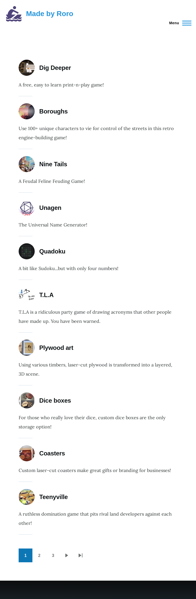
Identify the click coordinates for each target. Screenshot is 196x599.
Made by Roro (49, 14)
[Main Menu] (179, 23)
